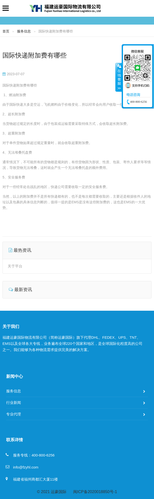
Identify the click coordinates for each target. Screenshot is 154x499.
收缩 (118, 77)
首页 (5, 31)
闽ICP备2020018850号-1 (95, 492)
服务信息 (24, 31)
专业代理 (13, 414)
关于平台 (15, 266)
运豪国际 (59, 492)
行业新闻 (13, 402)
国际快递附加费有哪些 (34, 55)
